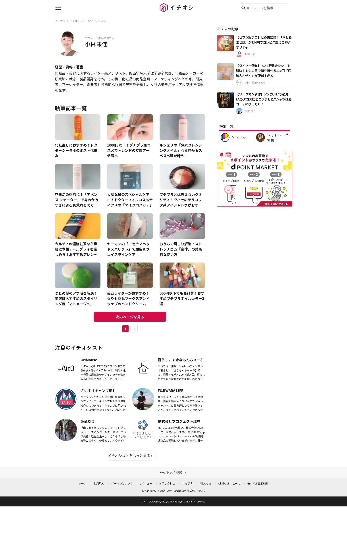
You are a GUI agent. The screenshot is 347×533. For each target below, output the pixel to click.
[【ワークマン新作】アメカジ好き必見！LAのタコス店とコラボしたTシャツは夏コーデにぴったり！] (225, 100)
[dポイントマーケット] (254, 204)
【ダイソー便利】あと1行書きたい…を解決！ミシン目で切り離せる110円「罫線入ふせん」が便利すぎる (263, 70)
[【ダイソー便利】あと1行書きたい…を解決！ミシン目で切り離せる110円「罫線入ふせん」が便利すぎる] (225, 71)
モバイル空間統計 (257, 483)
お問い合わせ (167, 483)
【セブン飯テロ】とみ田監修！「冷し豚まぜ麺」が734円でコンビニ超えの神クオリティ (264, 42)
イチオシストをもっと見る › (130, 455)
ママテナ (187, 483)
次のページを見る (130, 316)
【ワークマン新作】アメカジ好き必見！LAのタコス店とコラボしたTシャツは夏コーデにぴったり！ (263, 99)
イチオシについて (122, 483)
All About (205, 483)
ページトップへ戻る (173, 472)
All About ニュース (229, 483)
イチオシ (60, 21)
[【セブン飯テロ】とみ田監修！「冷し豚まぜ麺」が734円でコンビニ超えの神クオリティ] (225, 43)
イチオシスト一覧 (80, 21)
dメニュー (146, 483)
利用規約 (99, 483)
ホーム (83, 483)
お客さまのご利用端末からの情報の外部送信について (173, 490)
